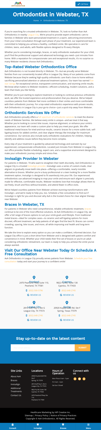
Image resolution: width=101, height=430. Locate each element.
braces (88, 208)
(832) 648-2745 (69, 290)
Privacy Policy (41, 415)
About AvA (16, 376)
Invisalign (15, 384)
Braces (14, 380)
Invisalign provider (37, 166)
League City (33, 34)
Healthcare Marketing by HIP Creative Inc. (51, 412)
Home (36, 20)
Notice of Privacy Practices (63, 415)
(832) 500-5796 (36, 290)
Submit (82, 347)
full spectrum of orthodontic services (56, 117)
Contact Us (16, 395)
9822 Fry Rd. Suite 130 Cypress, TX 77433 (38, 391)
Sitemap (29, 415)
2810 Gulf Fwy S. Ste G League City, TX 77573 (38, 385)
